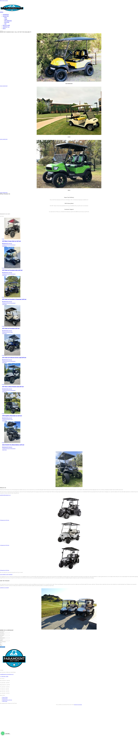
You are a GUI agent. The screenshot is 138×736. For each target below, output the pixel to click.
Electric (6, 22)
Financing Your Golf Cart (7, 700)
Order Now (4, 246)
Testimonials (4, 701)
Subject (1, 639)
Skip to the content (4, 0)
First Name (2, 631)
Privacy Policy (5, 698)
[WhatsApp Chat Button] (2, 733)
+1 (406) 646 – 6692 (4, 677)
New (5, 17)
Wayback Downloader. (78, 705)
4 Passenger (4, 244)
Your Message (3, 641)
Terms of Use (4, 699)
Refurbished (8, 20)
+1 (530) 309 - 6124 (4, 3)
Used (5, 19)
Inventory (6, 16)
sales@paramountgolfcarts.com (8, 2)
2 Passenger (4, 332)
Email (1, 636)
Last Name (2, 633)
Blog (4, 28)
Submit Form (2, 647)
